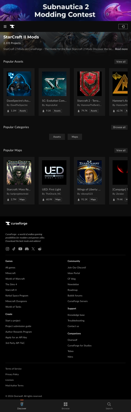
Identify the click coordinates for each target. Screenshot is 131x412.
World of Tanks (13, 307)
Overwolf (72, 340)
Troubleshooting (76, 321)
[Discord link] (27, 249)
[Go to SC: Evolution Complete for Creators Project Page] (54, 92)
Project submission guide (18, 326)
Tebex (71, 351)
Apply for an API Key (16, 337)
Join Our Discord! (77, 268)
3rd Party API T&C (15, 343)
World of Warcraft (15, 279)
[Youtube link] (20, 249)
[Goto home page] (12, 26)
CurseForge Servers (78, 301)
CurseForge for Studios (80, 346)
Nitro (70, 357)
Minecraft (10, 273)
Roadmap (73, 290)
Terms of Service (13, 369)
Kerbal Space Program (16, 296)
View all (121, 61)
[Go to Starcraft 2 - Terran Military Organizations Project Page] (89, 92)
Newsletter (73, 284)
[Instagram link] (7, 249)
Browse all (119, 127)
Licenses (9, 380)
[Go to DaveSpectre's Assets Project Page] (19, 92)
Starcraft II (11, 290)
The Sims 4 (11, 284)
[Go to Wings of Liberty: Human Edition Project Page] (89, 180)
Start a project (12, 321)
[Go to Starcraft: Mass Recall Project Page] (19, 180)
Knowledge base (76, 315)
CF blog (72, 279)
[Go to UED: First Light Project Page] (54, 180)
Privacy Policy (12, 374)
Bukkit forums (75, 296)
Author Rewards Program (18, 332)
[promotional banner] (65, 10)
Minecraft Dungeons (16, 301)
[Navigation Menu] (5, 26)
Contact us (73, 326)
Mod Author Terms (14, 386)
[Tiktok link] (14, 249)
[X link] (33, 249)
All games (10, 268)
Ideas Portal (74, 273)
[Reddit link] (40, 249)
